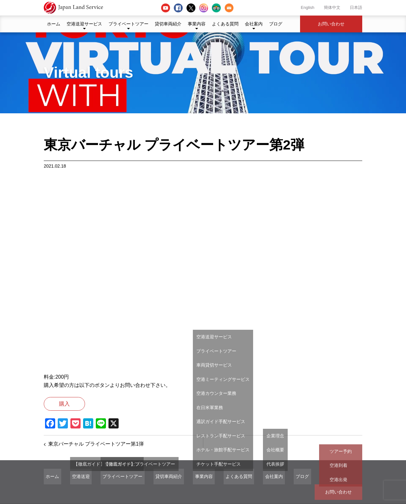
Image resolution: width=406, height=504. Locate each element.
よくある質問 (225, 23)
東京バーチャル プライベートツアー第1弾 (96, 446)
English (307, 7)
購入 (72, 405)
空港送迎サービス (84, 23)
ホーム (53, 23)
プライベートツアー (128, 23)
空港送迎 (75, 480)
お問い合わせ (331, 23)
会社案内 (254, 23)
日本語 (356, 7)
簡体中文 (332, 7)
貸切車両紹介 (168, 23)
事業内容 (197, 23)
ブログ (275, 23)
